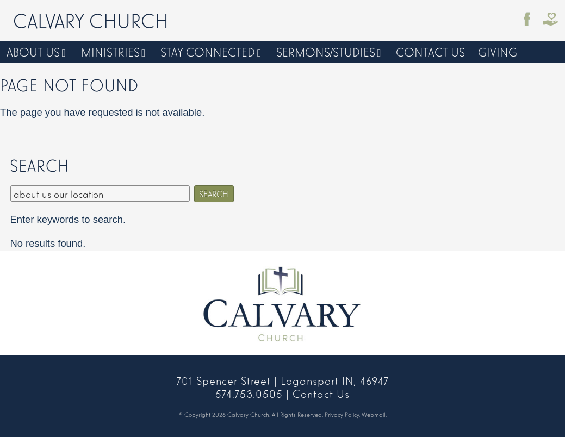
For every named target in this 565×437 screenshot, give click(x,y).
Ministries (110, 51)
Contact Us (430, 51)
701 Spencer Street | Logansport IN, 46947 (283, 380)
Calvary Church (91, 20)
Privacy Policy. (342, 414)
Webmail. (374, 414)
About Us (33, 51)
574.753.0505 (249, 393)
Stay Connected (207, 51)
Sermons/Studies (325, 51)
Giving (497, 51)
